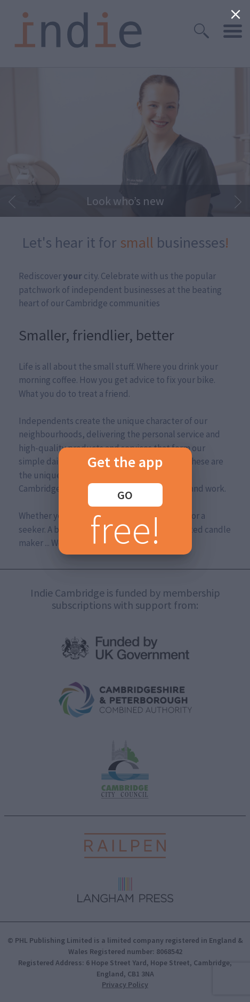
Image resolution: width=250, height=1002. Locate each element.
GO (125, 494)
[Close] (236, 14)
